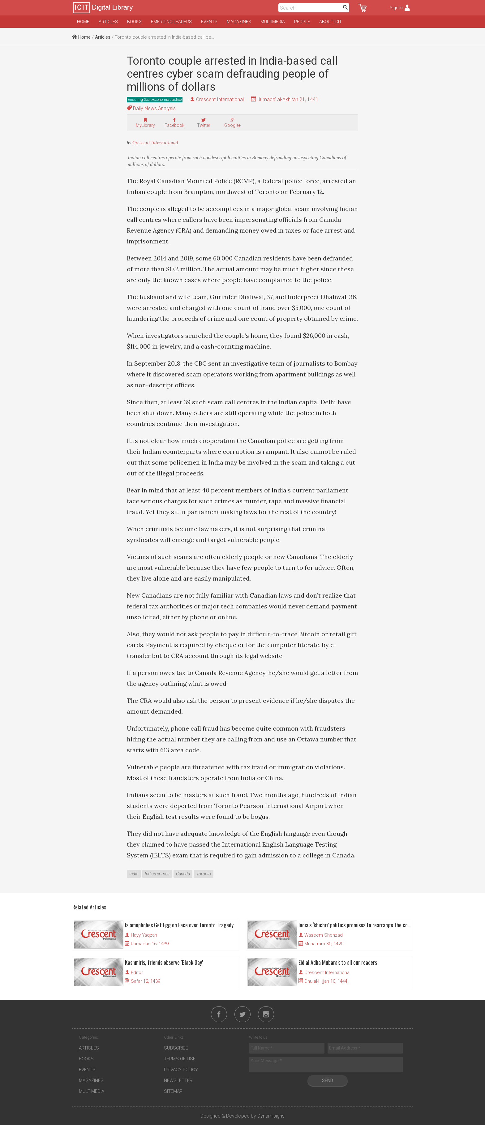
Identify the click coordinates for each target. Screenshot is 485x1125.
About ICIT (330, 21)
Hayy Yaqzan (144, 935)
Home (83, 21)
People (302, 21)
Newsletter (178, 1080)
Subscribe (176, 1048)
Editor (137, 972)
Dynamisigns (271, 1116)
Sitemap (173, 1091)
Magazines (239, 21)
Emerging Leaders (171, 21)
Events (209, 21)
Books (134, 21)
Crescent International (220, 99)
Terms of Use (179, 1059)
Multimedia (272, 21)
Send (327, 1080)
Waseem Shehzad (323, 935)
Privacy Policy (181, 1069)
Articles (108, 21)
